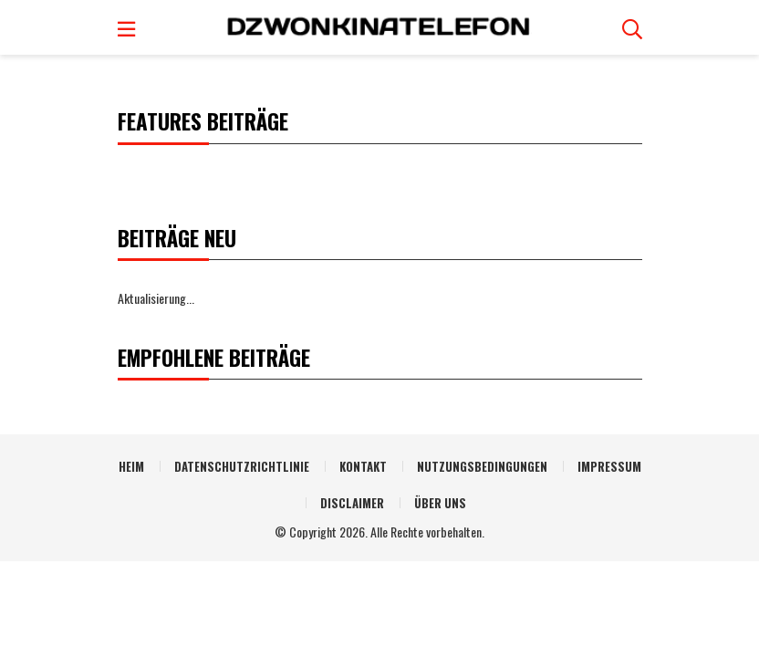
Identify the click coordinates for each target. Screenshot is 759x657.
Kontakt (363, 466)
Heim (131, 466)
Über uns (440, 503)
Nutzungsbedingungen (482, 466)
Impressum (609, 466)
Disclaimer (352, 503)
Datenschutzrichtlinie (241, 466)
